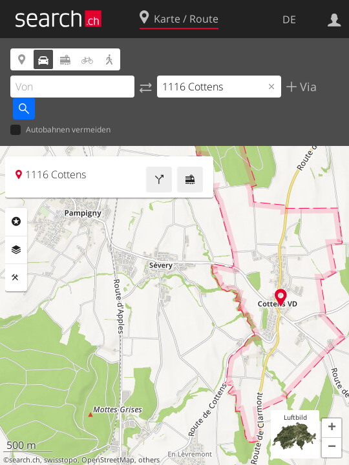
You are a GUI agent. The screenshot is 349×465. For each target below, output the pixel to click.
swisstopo (61, 459)
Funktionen (16, 277)
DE (289, 19)
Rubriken (16, 221)
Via (307, 86)
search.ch (24, 459)
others (149, 459)
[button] (331, 428)
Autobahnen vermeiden (60, 130)
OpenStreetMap (107, 459)
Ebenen (16, 250)
